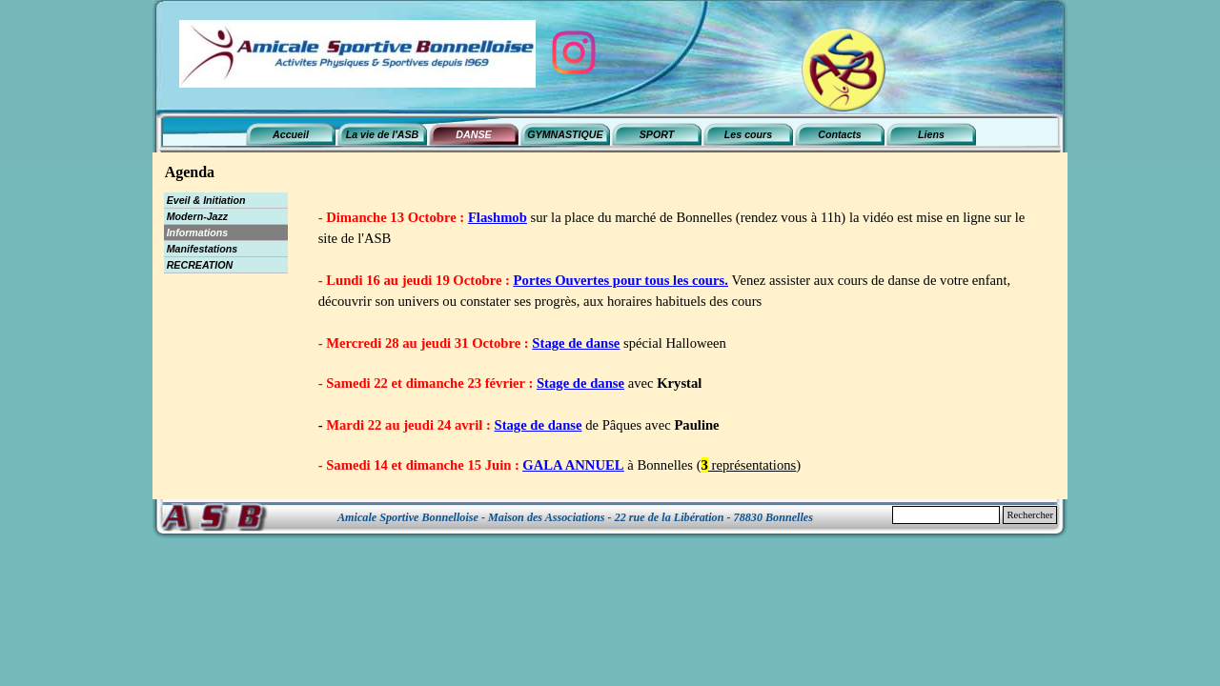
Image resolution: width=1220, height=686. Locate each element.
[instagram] (574, 52)
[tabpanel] (680, 341)
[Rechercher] (946, 515)
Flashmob (497, 217)
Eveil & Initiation (206, 200)
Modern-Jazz (198, 216)
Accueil (291, 134)
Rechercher (1029, 515)
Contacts (840, 134)
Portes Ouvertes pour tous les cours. (621, 280)
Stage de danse (576, 343)
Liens (931, 134)
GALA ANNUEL (572, 465)
